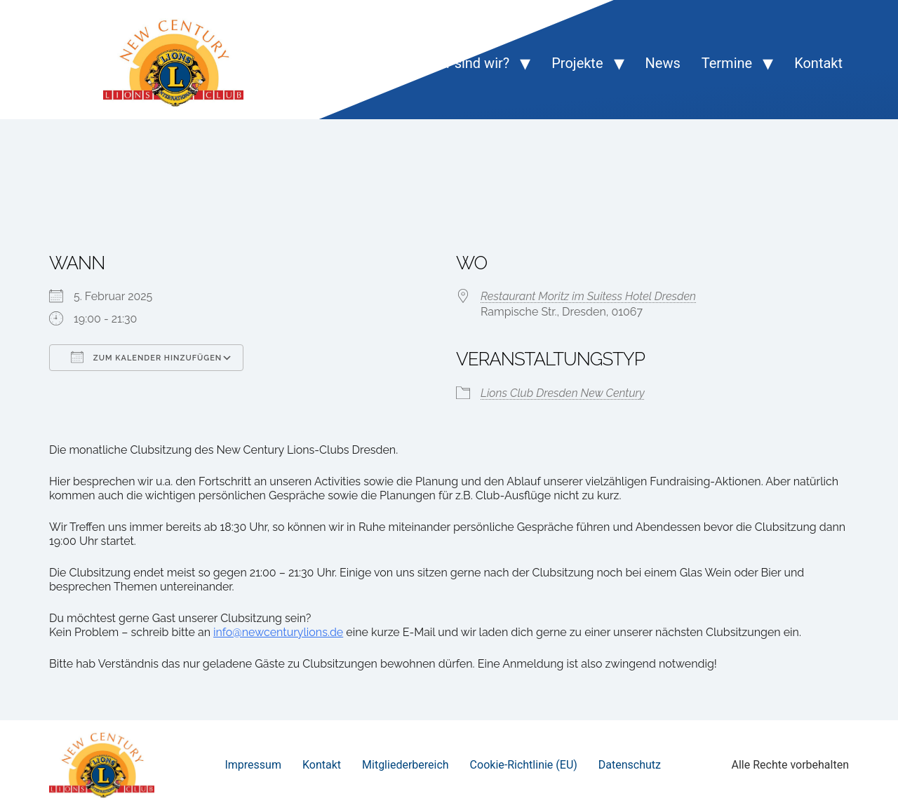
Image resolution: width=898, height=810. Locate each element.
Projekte (577, 63)
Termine (727, 63)
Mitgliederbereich (405, 764)
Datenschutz (629, 764)
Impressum (252, 764)
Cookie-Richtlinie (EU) (523, 764)
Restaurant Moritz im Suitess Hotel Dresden (588, 296)
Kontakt (818, 63)
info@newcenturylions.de (278, 632)
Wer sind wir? (468, 63)
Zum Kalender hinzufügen (146, 357)
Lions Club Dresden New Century (563, 393)
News (663, 63)
